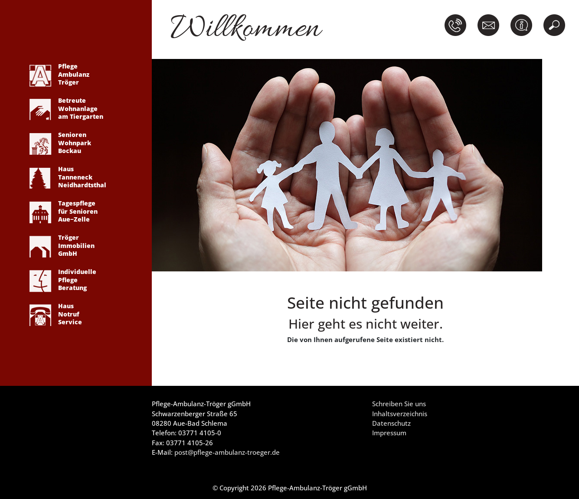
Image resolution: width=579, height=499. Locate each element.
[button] (457, 25)
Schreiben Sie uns (399, 403)
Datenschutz (391, 423)
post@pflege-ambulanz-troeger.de (227, 452)
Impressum (389, 432)
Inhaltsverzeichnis (399, 413)
